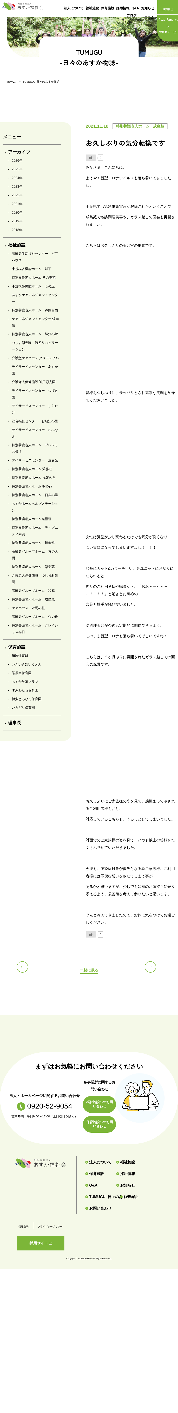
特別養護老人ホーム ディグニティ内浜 (35, 531)
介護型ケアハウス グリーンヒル (35, 358)
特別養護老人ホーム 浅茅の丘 (34, 477)
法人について (74, 8)
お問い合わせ (98, 1208)
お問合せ (167, 9)
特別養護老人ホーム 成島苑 (33, 599)
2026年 (17, 160)
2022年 (17, 195)
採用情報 (122, 8)
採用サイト (167, 25)
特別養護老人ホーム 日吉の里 (35, 495)
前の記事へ (25, 969)
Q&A (135, 8)
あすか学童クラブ (25, 681)
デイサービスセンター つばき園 (35, 394)
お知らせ (147, 8)
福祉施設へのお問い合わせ (99, 1104)
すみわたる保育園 (25, 690)
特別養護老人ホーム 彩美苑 (33, 567)
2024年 (17, 178)
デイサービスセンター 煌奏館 (35, 460)
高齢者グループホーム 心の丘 (35, 616)
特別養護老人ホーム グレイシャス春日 (35, 629)
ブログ (131, 18)
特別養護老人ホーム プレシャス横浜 (35, 448)
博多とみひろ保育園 (27, 699)
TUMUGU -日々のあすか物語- (100, 1197)
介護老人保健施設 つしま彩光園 (35, 579)
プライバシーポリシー (50, 1226)
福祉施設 (92, 8)
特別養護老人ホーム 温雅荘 (32, 469)
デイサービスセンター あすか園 (35, 370)
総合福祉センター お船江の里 (35, 421)
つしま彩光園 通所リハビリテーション (35, 346)
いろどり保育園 (23, 707)
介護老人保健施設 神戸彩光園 (34, 382)
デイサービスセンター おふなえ (35, 433)
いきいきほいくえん (27, 664)
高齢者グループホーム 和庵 (33, 590)
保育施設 (107, 8)
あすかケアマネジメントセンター (35, 298)
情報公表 (23, 1226)
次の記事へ (153, 969)
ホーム (11, 81)
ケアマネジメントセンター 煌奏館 (35, 322)
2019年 (17, 221)
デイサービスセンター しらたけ (35, 409)
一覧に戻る (89, 969)
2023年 (17, 186)
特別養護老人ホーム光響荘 (31, 519)
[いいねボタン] (91, 158)
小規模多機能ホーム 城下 (31, 269)
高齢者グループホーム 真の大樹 (35, 555)
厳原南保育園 (22, 673)
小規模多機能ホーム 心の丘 (33, 286)
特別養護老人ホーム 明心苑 (32, 486)
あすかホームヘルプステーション (35, 507)
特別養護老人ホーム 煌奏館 (33, 543)
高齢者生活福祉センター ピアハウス (35, 257)
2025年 (17, 169)
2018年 (17, 230)
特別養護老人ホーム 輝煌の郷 (35, 334)
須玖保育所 (20, 655)
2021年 (17, 204)
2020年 (17, 212)
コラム (149, 17)
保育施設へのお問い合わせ (99, 1124)
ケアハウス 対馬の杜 (28, 608)
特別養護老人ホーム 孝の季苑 (34, 277)
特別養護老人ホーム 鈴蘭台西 (35, 310)
